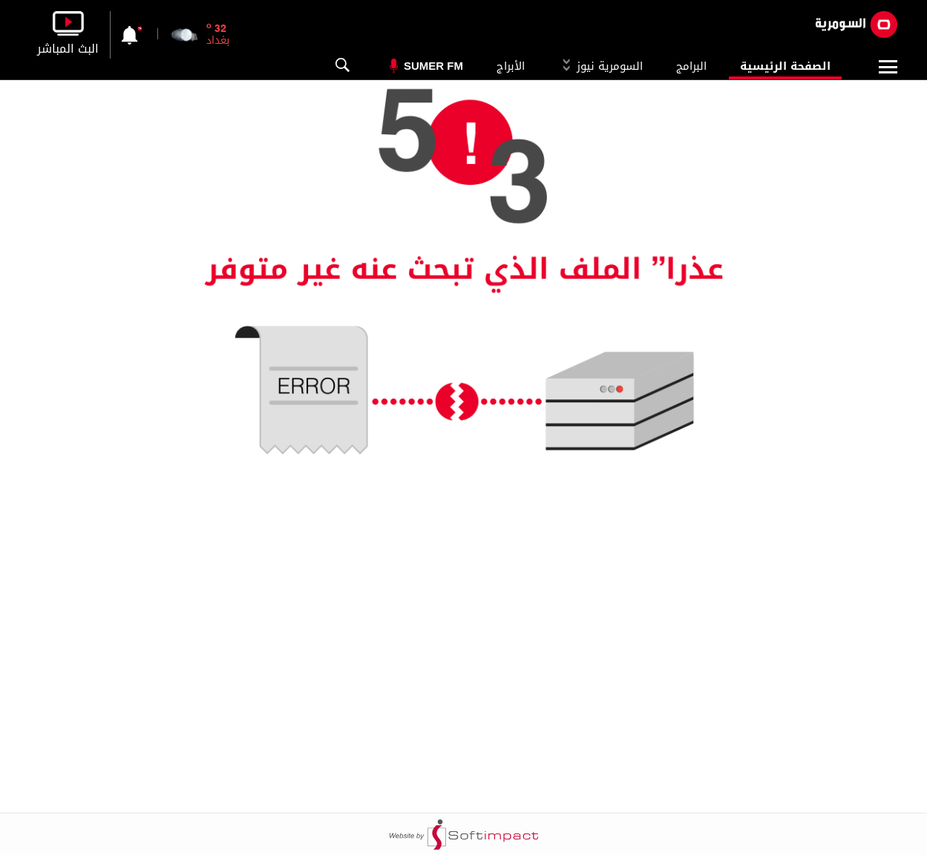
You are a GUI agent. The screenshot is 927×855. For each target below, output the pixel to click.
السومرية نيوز (600, 66)
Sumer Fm (433, 65)
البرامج (691, 66)
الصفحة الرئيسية (785, 66)
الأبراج (511, 66)
